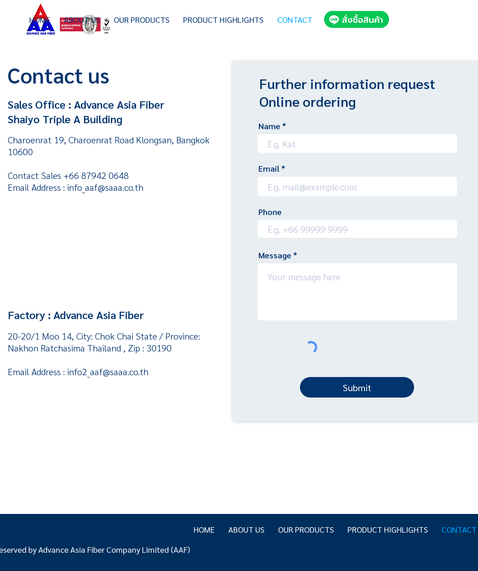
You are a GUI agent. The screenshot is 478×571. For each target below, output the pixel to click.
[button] (141, 19)
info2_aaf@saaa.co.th (107, 371)
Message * (277, 255)
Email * (271, 168)
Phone (270, 212)
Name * (272, 126)
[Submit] (357, 387)
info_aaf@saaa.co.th (105, 187)
